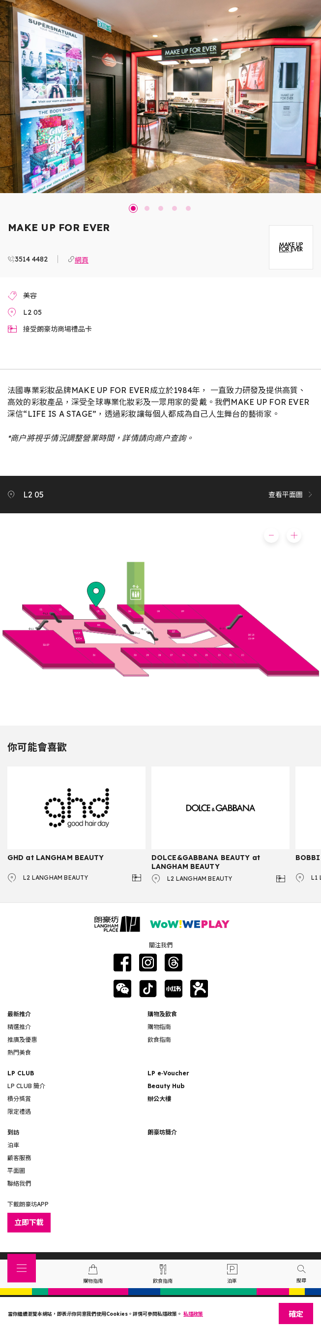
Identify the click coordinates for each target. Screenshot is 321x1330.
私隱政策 (193, 1314)
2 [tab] (147, 208)
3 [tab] (161, 208)
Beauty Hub (165, 1086)
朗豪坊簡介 (162, 1132)
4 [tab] (174, 208)
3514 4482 (31, 259)
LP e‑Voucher (168, 1073)
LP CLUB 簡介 (26, 1086)
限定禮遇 (19, 1111)
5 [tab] (188, 208)
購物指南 (159, 1027)
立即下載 (29, 1222)
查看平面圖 (291, 494)
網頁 (81, 259)
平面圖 (16, 1170)
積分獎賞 (19, 1098)
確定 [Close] (296, 1314)
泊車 (13, 1145)
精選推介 (19, 1027)
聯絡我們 (19, 1183)
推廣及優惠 (22, 1039)
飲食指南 (159, 1039)
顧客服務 (19, 1158)
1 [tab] (133, 208)
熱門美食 (19, 1052)
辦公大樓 (159, 1098)
